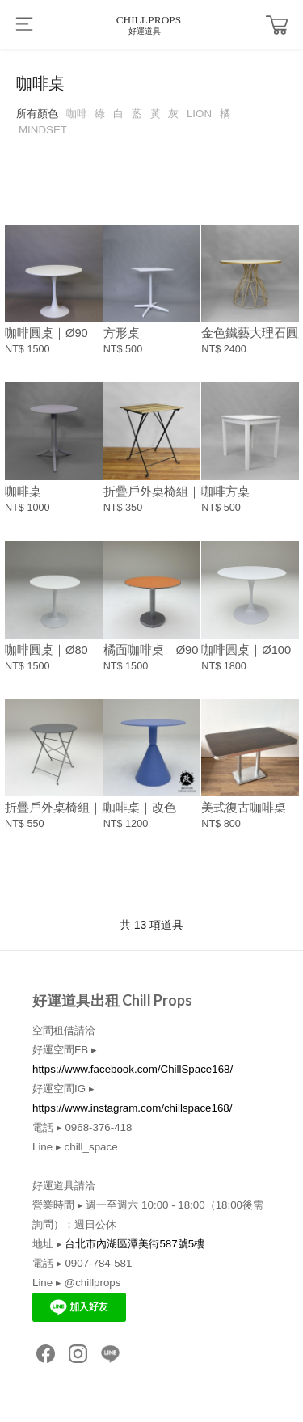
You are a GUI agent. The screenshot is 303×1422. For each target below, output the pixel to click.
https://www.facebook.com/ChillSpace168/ (132, 1069)
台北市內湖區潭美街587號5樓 (134, 1244)
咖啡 (76, 114)
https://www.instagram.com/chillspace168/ (132, 1108)
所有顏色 (37, 114)
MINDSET (43, 130)
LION (199, 114)
